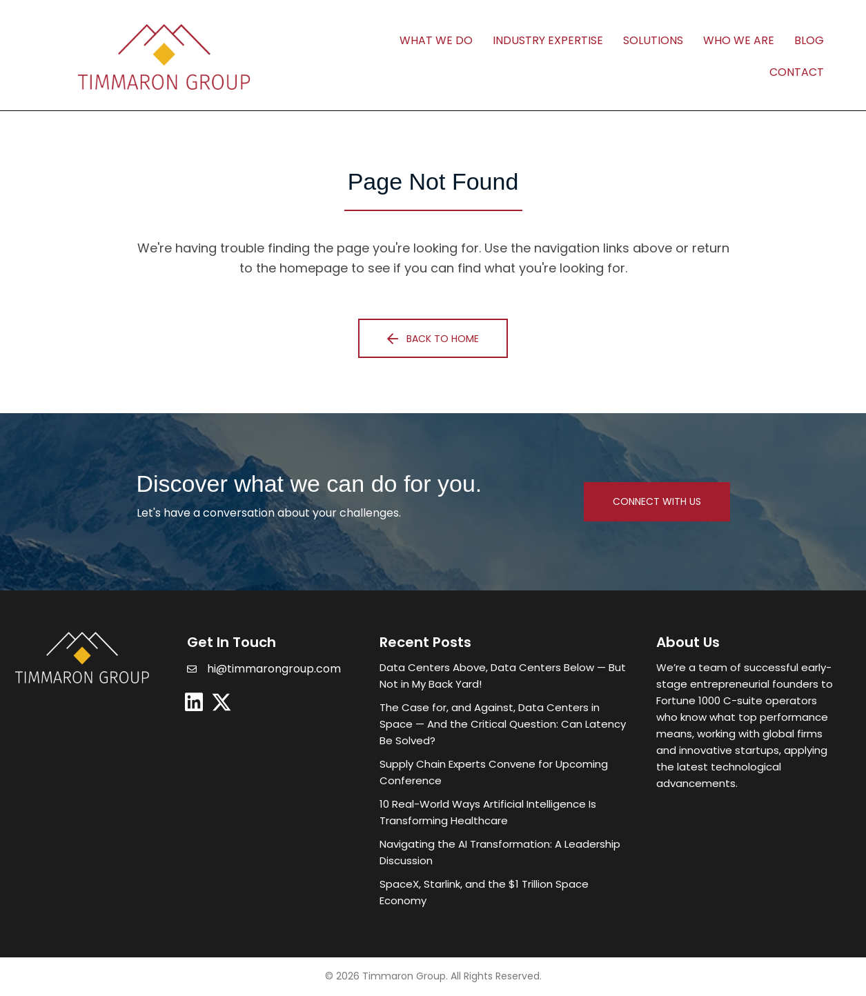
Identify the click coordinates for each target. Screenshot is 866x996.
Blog (809, 40)
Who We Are (738, 40)
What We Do (436, 40)
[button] (433, 338)
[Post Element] (504, 676)
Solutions (653, 40)
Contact (796, 72)
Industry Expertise (548, 40)
